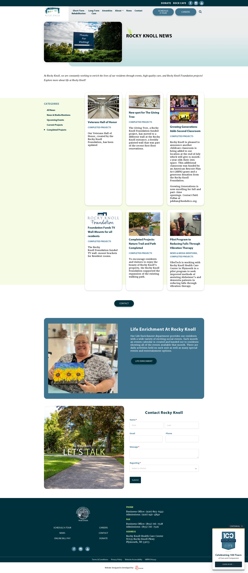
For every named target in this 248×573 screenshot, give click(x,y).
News (129, 10)
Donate (166, 3)
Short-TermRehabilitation (79, 12)
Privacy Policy (116, 559)
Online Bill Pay (62, 538)
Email (132, 432)
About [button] (118, 10)
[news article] (103, 143)
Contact (138, 10)
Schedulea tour (163, 11)
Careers (185, 12)
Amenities (107, 10)
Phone (169, 432)
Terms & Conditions (100, 559)
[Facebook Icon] (190, 3)
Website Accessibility (133, 559)
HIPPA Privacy (150, 559)
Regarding (139, 462)
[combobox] (164, 468)
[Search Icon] (200, 12)
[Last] (182, 425)
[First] (146, 425)
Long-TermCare (93, 12)
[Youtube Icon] (201, 3)
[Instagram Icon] (196, 3)
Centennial (236, 526)
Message (139, 446)
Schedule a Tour (62, 527)
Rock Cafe (179, 3)
